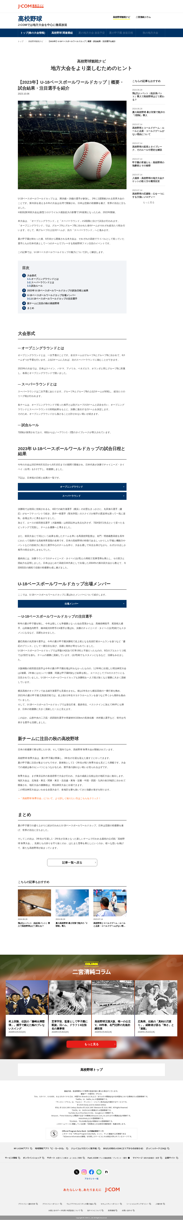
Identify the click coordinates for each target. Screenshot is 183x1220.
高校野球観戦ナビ (121, 17)
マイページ (147, 1157)
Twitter (157, 17)
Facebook (163, 17)
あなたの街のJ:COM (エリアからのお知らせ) (123, 1148)
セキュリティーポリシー (111, 1204)
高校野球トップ (91, 1069)
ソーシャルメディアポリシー (138, 1204)
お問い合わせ (128, 1210)
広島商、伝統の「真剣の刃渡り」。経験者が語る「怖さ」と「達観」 (156, 1025)
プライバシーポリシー (52, 1204)
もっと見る (148, 202)
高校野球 (30, 19)
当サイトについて (95, 1210)
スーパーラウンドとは (42, 282)
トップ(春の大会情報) (32, 32)
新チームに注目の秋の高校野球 (43, 303)
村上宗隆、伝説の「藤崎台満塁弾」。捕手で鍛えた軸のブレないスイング (27, 1025)
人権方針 (160, 1204)
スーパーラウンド (71, 496)
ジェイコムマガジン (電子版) (85, 1148)
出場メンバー (71, 604)
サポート (66, 1157)
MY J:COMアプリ (23, 1148)
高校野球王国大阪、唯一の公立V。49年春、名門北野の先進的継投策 (113, 1025)
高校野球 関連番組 (62, 32)
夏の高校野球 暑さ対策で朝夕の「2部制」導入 (71, 924)
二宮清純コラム (143, 17)
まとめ (30, 308)
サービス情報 (12, 1157)
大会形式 (31, 275)
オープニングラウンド (71, 487)
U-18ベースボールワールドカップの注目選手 (54, 298)
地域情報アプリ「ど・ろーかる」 (51, 1148)
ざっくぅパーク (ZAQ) (157, 1148)
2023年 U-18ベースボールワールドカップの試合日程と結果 (57, 290)
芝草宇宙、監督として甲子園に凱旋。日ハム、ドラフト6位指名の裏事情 (70, 1025)
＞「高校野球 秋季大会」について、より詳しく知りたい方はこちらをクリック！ (59, 798)
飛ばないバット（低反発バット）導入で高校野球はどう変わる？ (34, 924)
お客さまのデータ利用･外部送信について (65, 1210)
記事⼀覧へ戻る (72, 862)
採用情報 (112, 1210)
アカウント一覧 (91, 1178)
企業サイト (171, 1157)
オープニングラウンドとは (45, 279)
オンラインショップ (33, 1157)
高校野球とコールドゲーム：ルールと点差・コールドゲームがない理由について (109, 924)
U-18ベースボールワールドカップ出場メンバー (51, 295)
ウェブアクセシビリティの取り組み (81, 1204)
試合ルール (37, 286)
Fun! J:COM (109, 1157)
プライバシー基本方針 (28, 1204)
